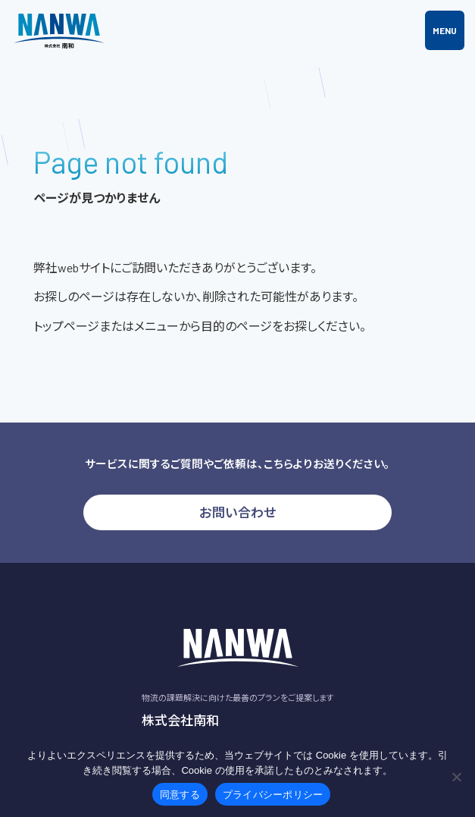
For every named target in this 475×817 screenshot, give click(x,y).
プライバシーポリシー (273, 794)
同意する (180, 794)
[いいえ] (456, 776)
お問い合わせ (238, 512)
